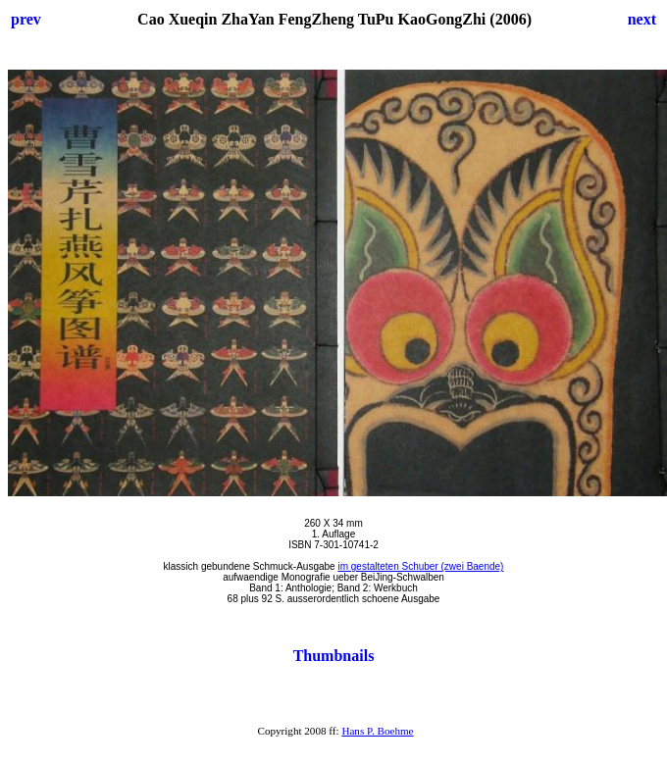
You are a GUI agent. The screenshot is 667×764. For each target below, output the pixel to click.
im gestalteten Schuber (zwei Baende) (420, 566)
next (642, 19)
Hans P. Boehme (377, 731)
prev (26, 19)
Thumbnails (334, 655)
